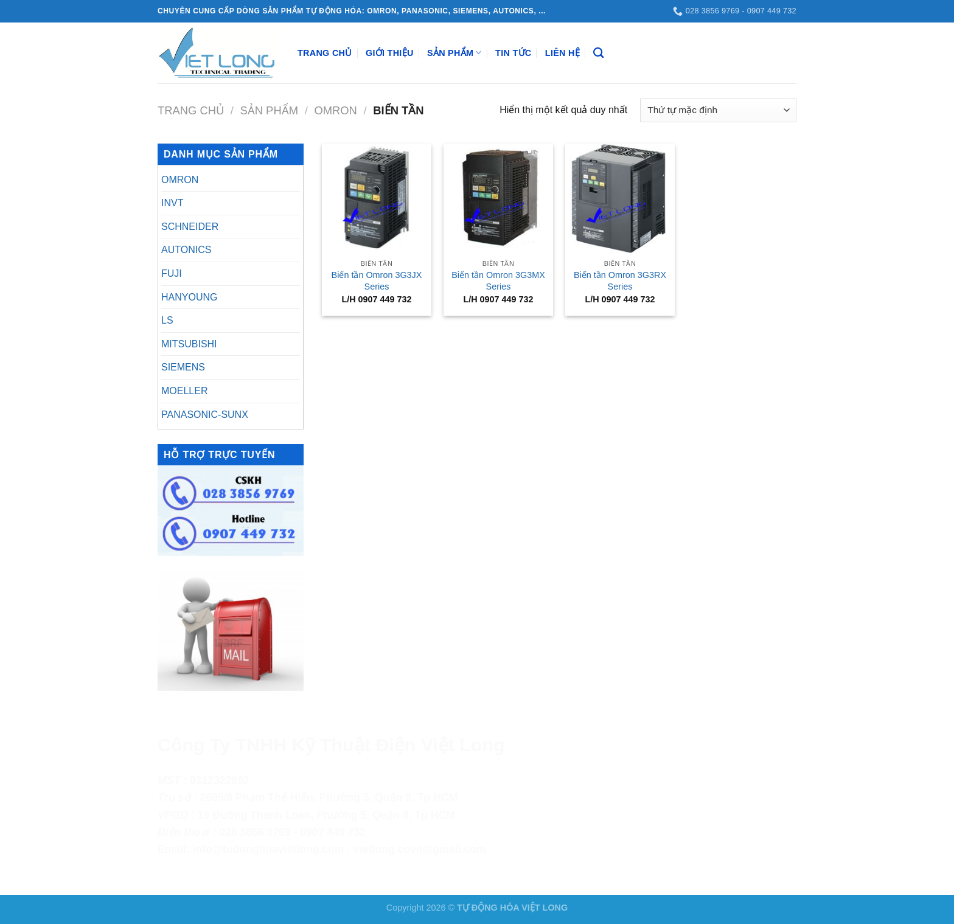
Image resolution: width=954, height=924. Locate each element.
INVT (172, 203)
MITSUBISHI (189, 344)
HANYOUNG (189, 297)
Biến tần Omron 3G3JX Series (377, 280)
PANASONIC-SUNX (204, 414)
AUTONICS (186, 250)
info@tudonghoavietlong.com (268, 849)
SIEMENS (183, 367)
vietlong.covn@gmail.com (419, 849)
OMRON (335, 110)
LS (167, 320)
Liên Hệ (562, 53)
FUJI (171, 273)
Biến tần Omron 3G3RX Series (620, 280)
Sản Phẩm (454, 52)
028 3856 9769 (254, 832)
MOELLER (184, 391)
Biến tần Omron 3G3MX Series (498, 280)
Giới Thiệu (390, 53)
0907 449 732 (333, 832)
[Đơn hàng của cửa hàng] (718, 110)
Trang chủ (191, 110)
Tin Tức (513, 53)
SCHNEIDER (189, 226)
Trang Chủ (325, 53)
